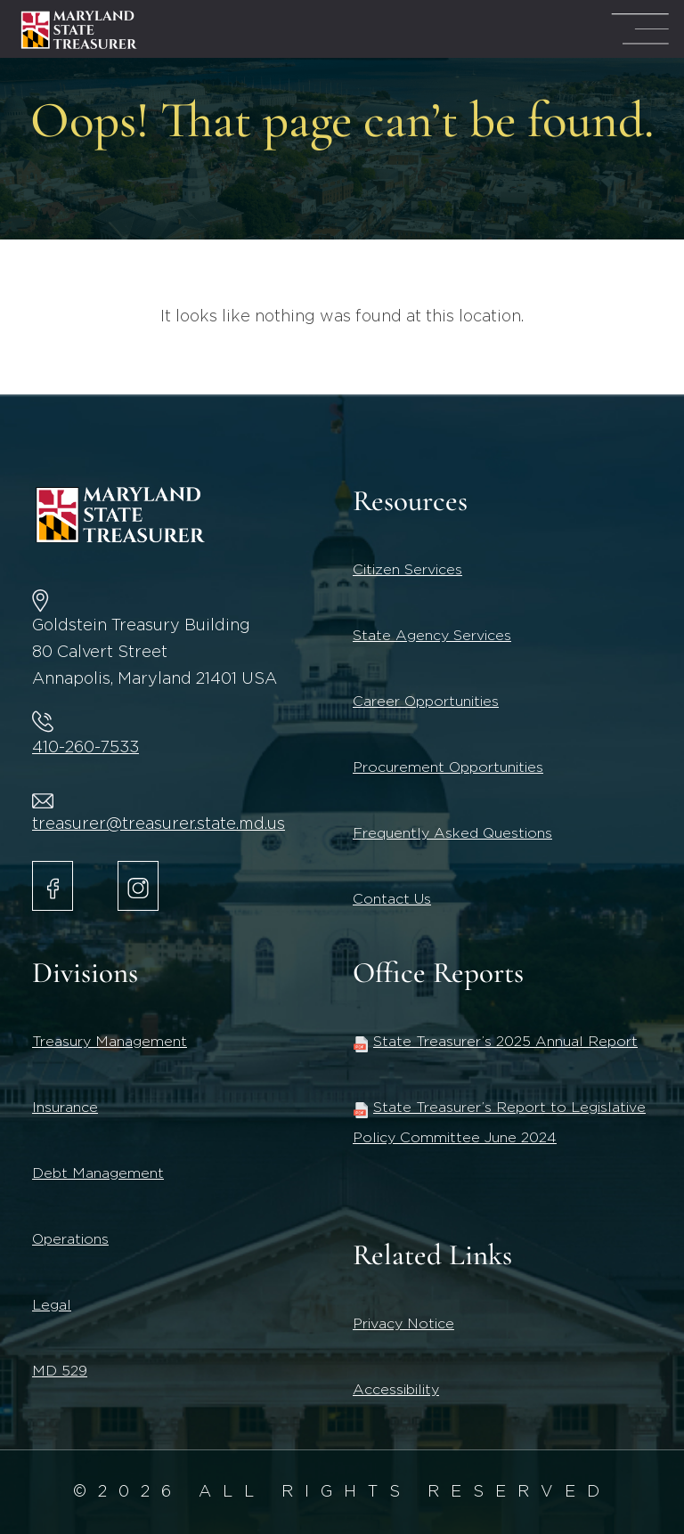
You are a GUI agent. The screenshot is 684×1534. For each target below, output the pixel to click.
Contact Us (392, 899)
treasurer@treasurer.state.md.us (158, 824)
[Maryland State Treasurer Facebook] (52, 886)
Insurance (65, 1107)
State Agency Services (432, 636)
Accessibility (396, 1390)
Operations (70, 1239)
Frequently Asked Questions (452, 833)
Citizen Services (407, 570)
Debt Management (98, 1173)
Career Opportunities (426, 701)
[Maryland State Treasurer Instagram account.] (138, 886)
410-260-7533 (85, 748)
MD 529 (59, 1371)
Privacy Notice (403, 1324)
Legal (51, 1305)
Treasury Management (109, 1042)
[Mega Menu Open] (640, 29)
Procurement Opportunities (448, 767)
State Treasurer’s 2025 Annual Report (495, 1042)
